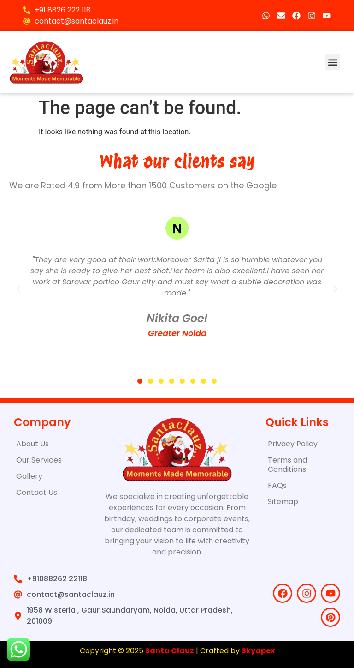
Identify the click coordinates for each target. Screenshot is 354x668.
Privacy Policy (293, 444)
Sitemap (283, 501)
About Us (32, 444)
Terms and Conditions (287, 465)
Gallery (29, 476)
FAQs (277, 485)
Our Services (39, 460)
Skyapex (258, 650)
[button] (332, 62)
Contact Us (36, 492)
